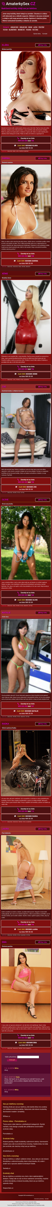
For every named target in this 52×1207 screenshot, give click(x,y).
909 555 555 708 (26, 255)
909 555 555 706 (26, 139)
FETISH (5, 29)
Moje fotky (42, 45)
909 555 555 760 (26, 594)
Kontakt (45, 33)
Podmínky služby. (40, 1205)
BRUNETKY (21, 29)
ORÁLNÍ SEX (23, 27)
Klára (5, 45)
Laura (5, 829)
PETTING (35, 29)
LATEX (35, 27)
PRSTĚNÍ (41, 27)
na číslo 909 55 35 (26, 147)
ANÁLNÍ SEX (14, 27)
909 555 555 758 (26, 481)
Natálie (6, 612)
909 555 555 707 (26, 705)
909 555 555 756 (26, 368)
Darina (6, 158)
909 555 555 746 (26, 923)
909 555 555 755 (26, 1036)
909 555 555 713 (26, 810)
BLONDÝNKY (13, 29)
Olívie (5, 499)
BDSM (30, 27)
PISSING (28, 29)
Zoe (4, 386)
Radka (5, 724)
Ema (4, 942)
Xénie (5, 273)
